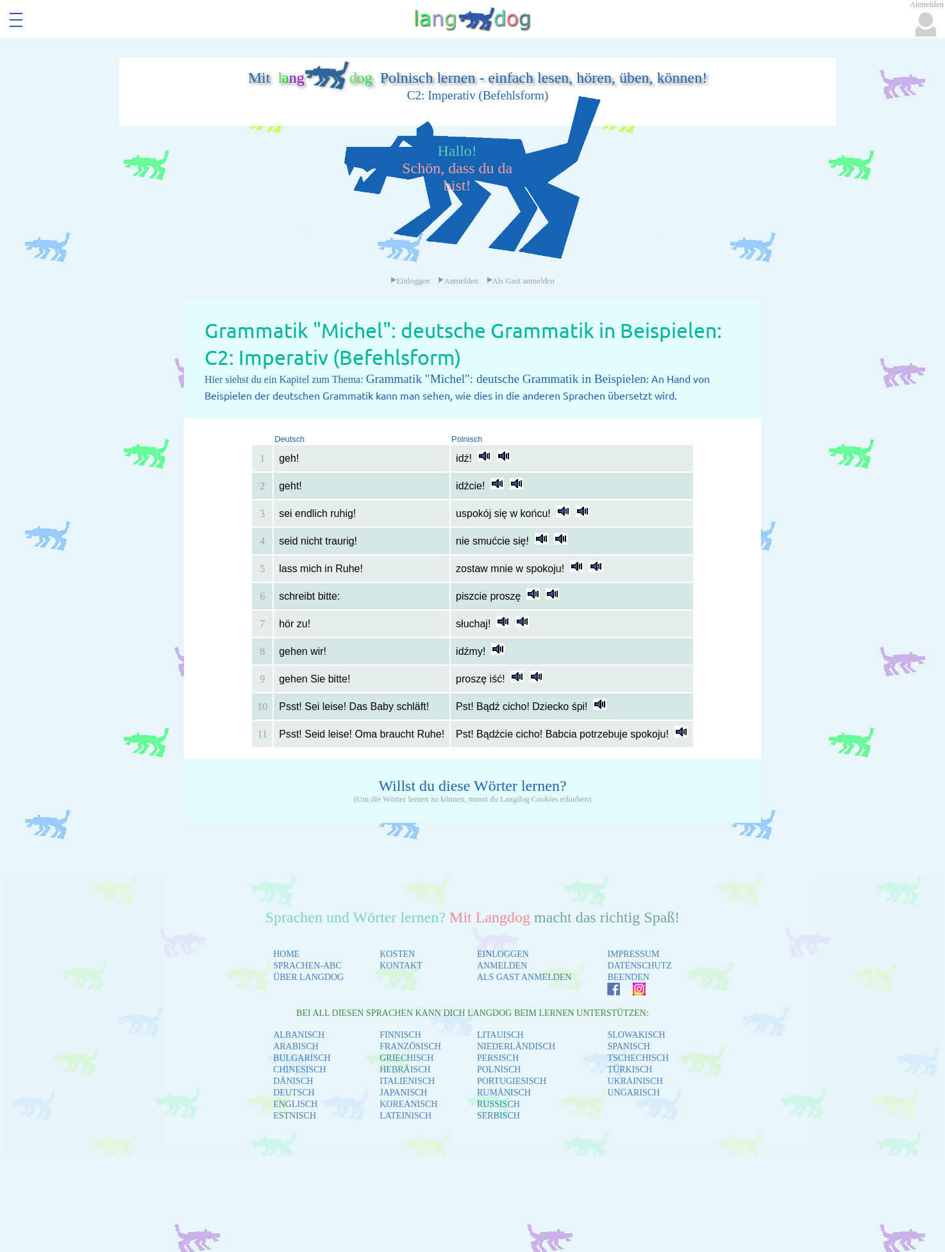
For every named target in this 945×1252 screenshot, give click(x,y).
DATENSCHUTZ (639, 965)
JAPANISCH (403, 1092)
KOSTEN (397, 954)
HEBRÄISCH (405, 1069)
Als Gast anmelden (521, 280)
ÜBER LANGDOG (308, 977)
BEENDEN (628, 977)
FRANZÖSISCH (410, 1046)
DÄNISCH (293, 1081)
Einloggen (410, 280)
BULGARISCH (301, 1058)
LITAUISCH (500, 1035)
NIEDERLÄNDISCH (516, 1046)
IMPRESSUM (633, 954)
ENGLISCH (295, 1104)
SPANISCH (628, 1046)
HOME (286, 954)
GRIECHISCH (406, 1058)
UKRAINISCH (634, 1081)
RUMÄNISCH (504, 1092)
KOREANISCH (408, 1104)
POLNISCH (499, 1069)
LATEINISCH (405, 1116)
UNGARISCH (633, 1092)
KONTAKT (401, 965)
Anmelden (458, 280)
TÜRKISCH (629, 1069)
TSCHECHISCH (638, 1058)
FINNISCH (400, 1035)
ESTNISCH (294, 1116)
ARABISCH (296, 1046)
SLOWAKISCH (636, 1035)
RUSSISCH (498, 1104)
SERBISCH (498, 1116)
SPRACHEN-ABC (307, 965)
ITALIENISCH (407, 1081)
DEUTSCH (294, 1092)
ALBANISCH (298, 1035)
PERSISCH (498, 1058)
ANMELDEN (502, 965)
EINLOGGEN (503, 954)
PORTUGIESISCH (511, 1081)
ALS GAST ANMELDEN (524, 977)
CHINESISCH (299, 1069)
